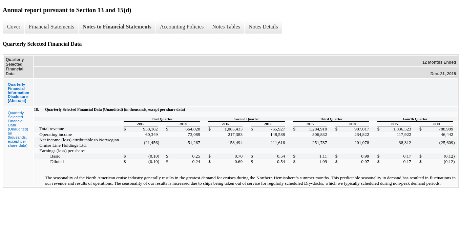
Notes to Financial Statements (117, 26)
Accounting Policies (182, 26)
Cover (13, 26)
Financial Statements (51, 26)
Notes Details (263, 26)
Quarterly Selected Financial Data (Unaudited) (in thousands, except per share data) (18, 129)
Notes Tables (226, 26)
